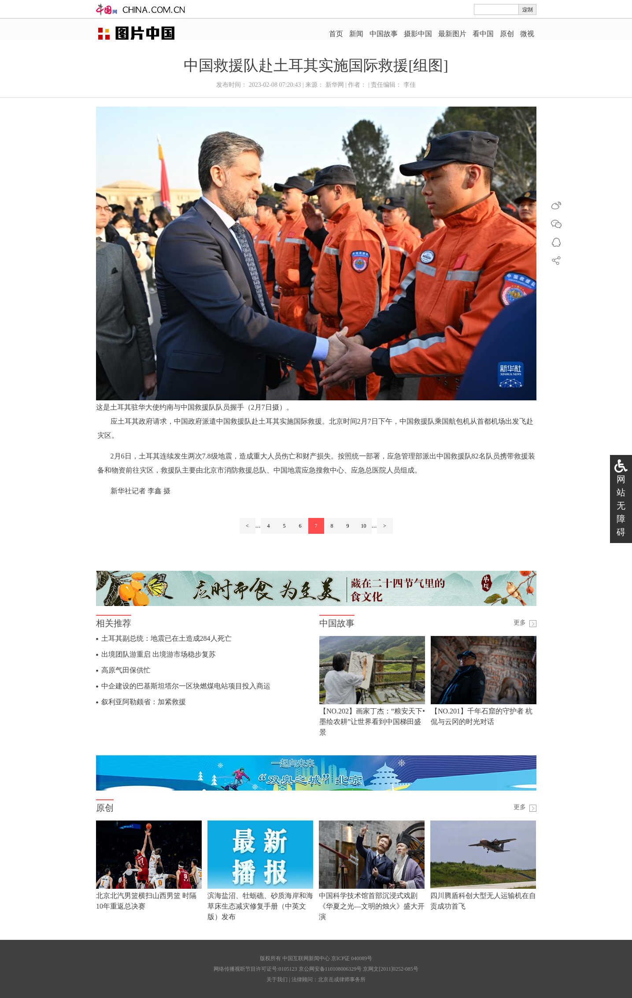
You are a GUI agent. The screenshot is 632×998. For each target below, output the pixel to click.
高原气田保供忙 (126, 670)
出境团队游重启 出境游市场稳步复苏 (158, 654)
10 (363, 526)
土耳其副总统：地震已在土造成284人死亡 (166, 638)
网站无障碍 (621, 505)
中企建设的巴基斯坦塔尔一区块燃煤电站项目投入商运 (185, 686)
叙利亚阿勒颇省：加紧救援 (143, 702)
